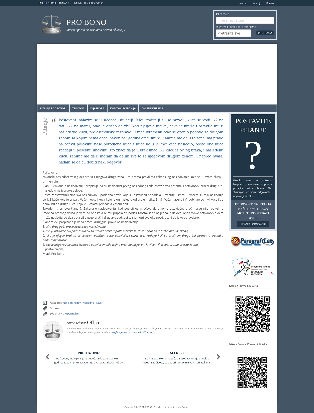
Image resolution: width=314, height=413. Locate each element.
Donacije (256, 3)
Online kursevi (152, 108)
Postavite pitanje (253, 146)
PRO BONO (86, 22)
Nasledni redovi (72, 302)
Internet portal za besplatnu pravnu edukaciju (95, 29)
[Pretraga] (245, 20)
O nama (242, 3)
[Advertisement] (157, 74)
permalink (73, 313)
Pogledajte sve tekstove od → (132, 332)
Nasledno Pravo (92, 302)
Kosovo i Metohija (123, 108)
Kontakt (270, 3)
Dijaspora (97, 108)
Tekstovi (78, 108)
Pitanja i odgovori (53, 108)
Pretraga (222, 14)
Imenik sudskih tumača (54, 3)
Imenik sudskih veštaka (89, 3)
